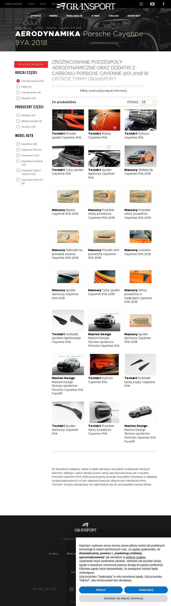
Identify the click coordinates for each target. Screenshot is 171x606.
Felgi (24, 87)
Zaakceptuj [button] (146, 589)
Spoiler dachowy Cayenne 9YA (101, 173)
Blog (43, 4)
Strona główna (13, 4)
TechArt (26, 127)
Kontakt (134, 16)
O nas (31, 4)
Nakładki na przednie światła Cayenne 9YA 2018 (67, 254)
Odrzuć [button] (101, 589)
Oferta (35, 16)
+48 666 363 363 (43, 589)
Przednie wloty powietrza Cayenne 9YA (101, 429)
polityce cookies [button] (136, 557)
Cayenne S (28, 155)
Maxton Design (30, 121)
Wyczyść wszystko (31, 64)
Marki (53, 16)
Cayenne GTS (29, 150)
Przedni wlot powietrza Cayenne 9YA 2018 (103, 254)
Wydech (26, 98)
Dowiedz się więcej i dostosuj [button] (123, 598)
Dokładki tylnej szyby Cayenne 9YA (139, 382)
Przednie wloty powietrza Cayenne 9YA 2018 (101, 214)
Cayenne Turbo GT (32, 180)
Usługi (114, 16)
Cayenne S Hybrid (32, 161)
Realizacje (74, 16)
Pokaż (132, 102)
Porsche (51, 28)
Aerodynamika (30, 81)
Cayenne (26, 144)
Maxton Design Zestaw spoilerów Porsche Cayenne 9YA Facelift (67, 386)
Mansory (26, 115)
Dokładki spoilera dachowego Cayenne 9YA (66, 338)
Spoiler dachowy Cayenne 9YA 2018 (65, 294)
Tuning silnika (29, 92)
